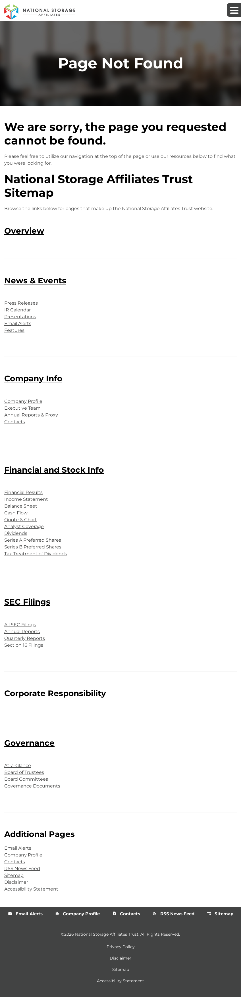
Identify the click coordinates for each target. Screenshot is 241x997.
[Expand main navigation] (234, 10)
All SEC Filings (20, 624)
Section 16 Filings (23, 645)
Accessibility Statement (31, 889)
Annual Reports (22, 631)
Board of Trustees (24, 772)
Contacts (14, 421)
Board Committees (26, 779)
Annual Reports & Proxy (31, 415)
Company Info (33, 378)
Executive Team (22, 408)
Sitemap (14, 875)
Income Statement (26, 499)
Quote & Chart (20, 519)
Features (14, 330)
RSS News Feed (22, 868)
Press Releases (21, 303)
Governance (29, 743)
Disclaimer (16, 882)
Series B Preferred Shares (32, 547)
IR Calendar (17, 310)
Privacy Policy (121, 947)
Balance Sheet (20, 506)
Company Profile (23, 401)
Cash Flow (16, 513)
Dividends (15, 533)
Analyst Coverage (24, 526)
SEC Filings (27, 602)
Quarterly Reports (24, 638)
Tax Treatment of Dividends (35, 553)
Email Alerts (17, 323)
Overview (24, 231)
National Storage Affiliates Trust (106, 934)
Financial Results (23, 492)
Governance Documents (32, 786)
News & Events (35, 280)
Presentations (20, 316)
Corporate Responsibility (55, 693)
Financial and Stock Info (54, 470)
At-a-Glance (17, 765)
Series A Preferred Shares (32, 540)
